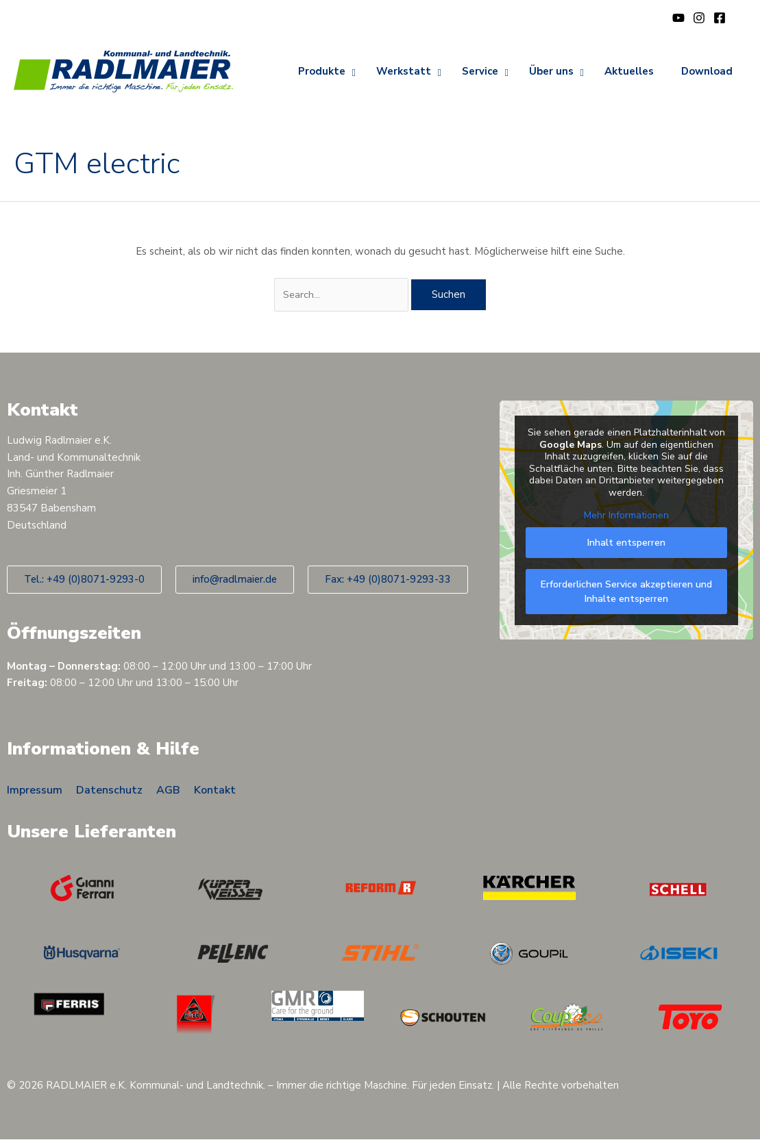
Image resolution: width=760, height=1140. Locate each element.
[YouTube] (678, 18)
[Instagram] (699, 18)
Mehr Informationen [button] (626, 516)
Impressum (34, 790)
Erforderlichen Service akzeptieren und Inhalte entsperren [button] (626, 591)
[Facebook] (719, 18)
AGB (168, 790)
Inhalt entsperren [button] (626, 542)
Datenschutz (109, 790)
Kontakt (215, 790)
